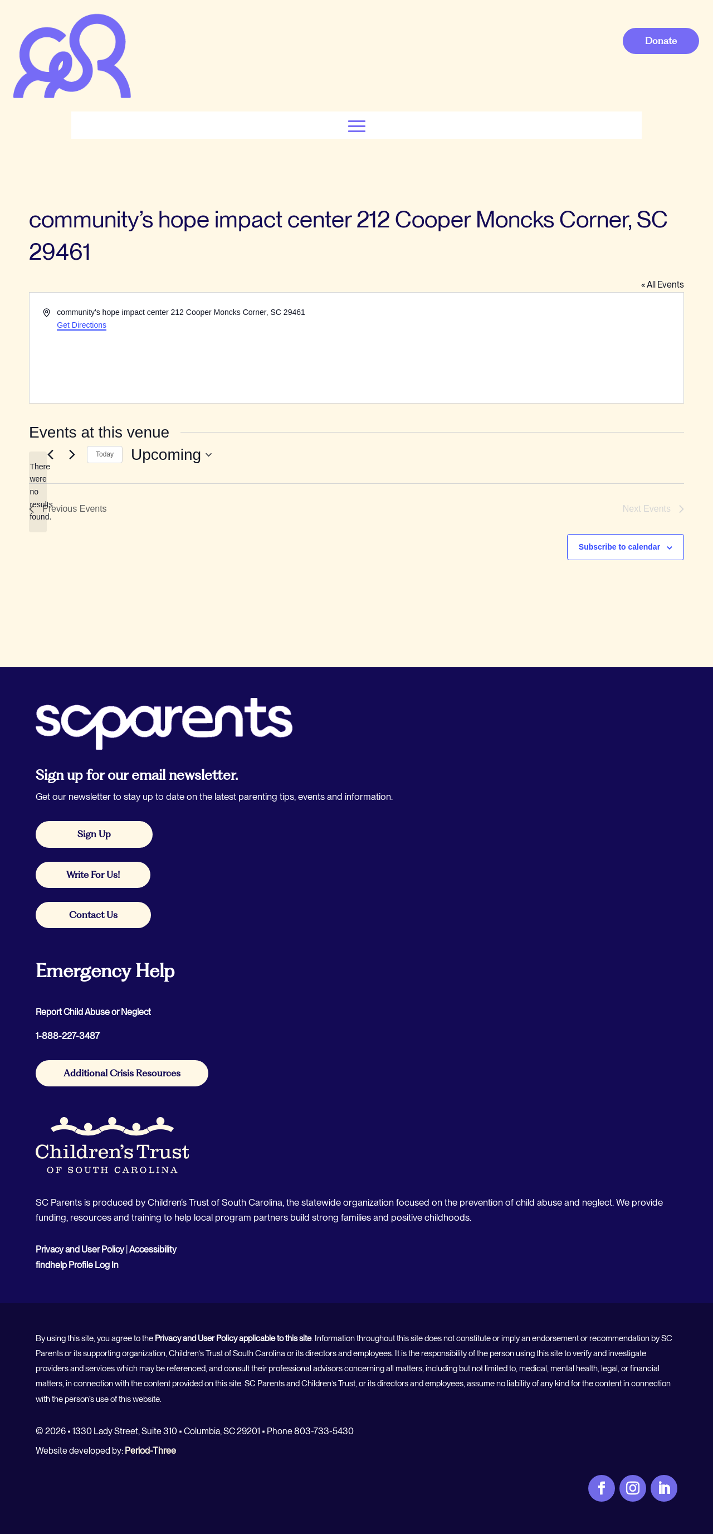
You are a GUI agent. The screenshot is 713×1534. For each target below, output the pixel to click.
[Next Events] (72, 455)
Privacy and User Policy (80, 1249)
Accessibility (153, 1249)
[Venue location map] (519, 348)
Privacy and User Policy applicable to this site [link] (233, 1338)
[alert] (38, 492)
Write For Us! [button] (93, 874)
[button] (356, 125)
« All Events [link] (662, 284)
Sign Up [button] (94, 833)
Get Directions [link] (81, 325)
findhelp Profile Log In (77, 1265)
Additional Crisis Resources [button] (122, 1073)
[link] (71, 97)
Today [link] (105, 454)
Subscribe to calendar (619, 546)
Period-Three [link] (150, 1450)
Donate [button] (661, 40)
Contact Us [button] (93, 914)
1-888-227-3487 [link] (68, 1036)
